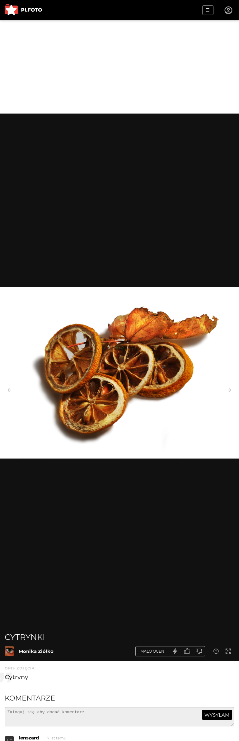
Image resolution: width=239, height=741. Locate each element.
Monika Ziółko (36, 651)
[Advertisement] (119, 66)
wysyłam (216, 715)
